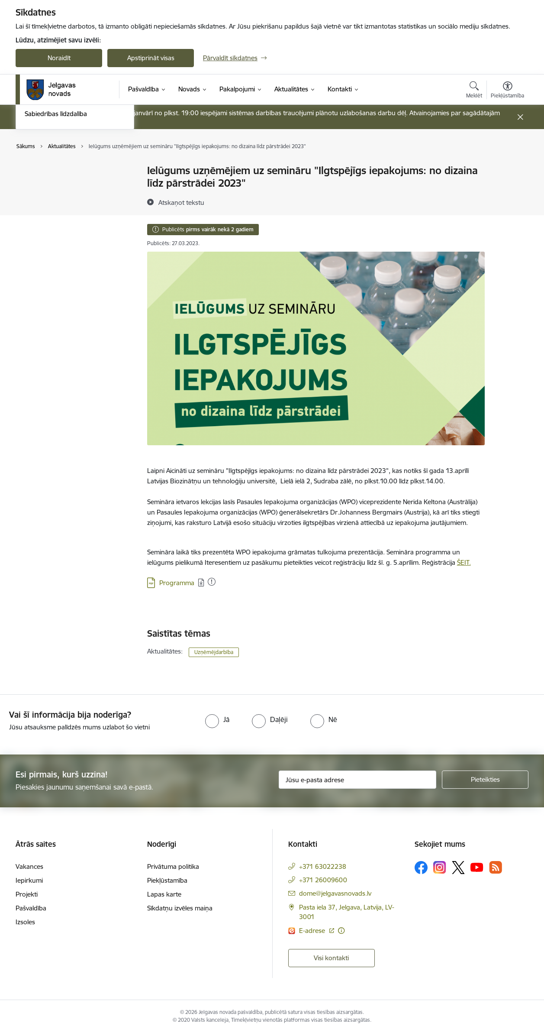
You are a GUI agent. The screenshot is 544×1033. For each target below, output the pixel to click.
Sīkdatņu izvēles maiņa (179, 908)
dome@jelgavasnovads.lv (335, 893)
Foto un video (45, 216)
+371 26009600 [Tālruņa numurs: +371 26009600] (323, 880)
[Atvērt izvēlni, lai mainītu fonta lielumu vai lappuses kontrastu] (507, 91)
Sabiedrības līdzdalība (56, 231)
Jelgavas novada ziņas (57, 201)
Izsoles (25, 922)
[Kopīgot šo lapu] (507, 188)
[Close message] (520, 117)
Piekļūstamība (167, 880)
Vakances (29, 866)
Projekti (27, 894)
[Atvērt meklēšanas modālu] (474, 91)
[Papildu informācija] (341, 930)
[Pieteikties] (485, 780)
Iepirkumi (29, 880)
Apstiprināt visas (150, 58)
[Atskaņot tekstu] (181, 202)
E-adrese (313, 930)
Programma (176, 583)
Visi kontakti (331, 958)
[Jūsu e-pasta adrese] (358, 780)
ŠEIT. (464, 562)
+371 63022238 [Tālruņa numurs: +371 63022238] (322, 866)
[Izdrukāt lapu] (507, 167)
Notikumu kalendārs (54, 171)
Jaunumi (37, 186)
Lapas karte (164, 894)
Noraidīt (59, 58)
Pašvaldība (31, 908)
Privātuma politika (173, 866)
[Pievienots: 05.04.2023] (212, 582)
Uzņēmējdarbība (213, 652)
